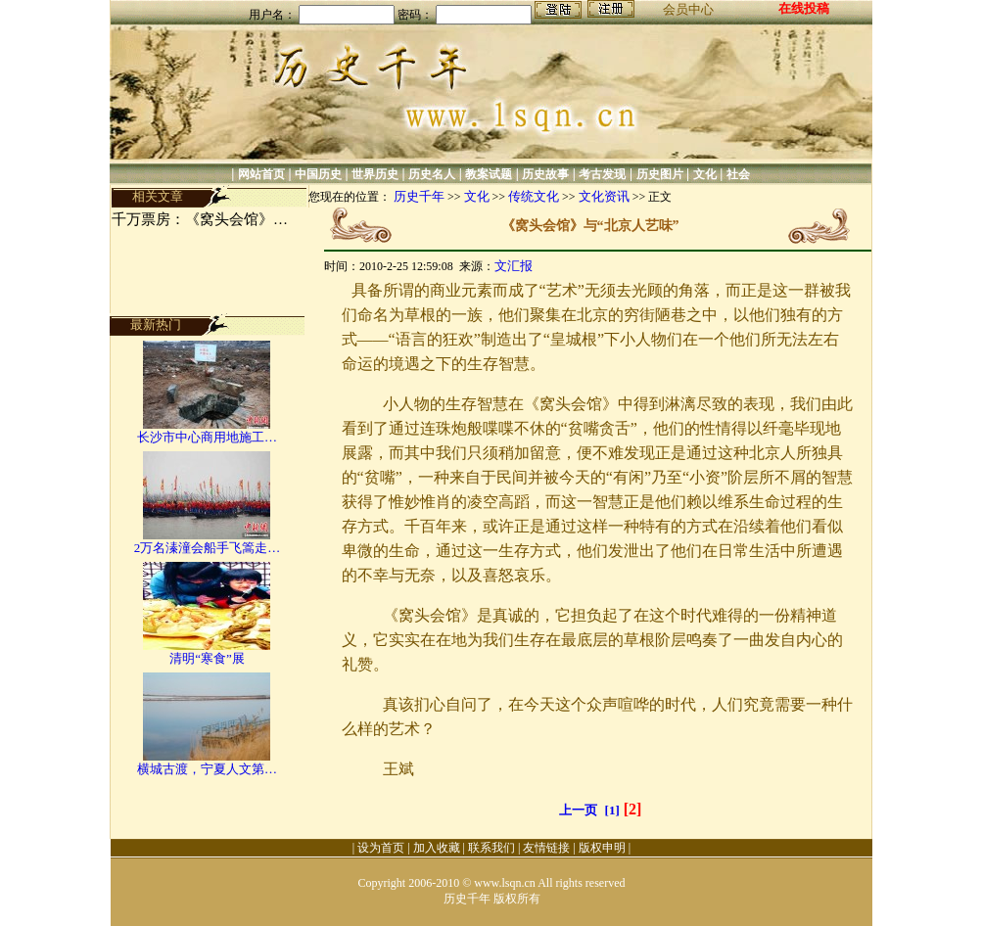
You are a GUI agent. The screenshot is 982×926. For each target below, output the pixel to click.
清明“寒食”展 (207, 658)
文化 (705, 174)
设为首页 (380, 848)
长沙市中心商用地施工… (207, 437)
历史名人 (431, 174)
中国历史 (318, 174)
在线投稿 (803, 8)
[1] (612, 810)
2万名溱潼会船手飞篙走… (207, 547)
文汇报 (513, 265)
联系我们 (491, 848)
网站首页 (261, 174)
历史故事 (545, 174)
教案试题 (488, 174)
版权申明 (602, 848)
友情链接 (546, 848)
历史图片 (659, 174)
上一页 (578, 810)
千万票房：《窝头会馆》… (200, 219)
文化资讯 (604, 196)
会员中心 (688, 9)
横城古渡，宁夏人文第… (207, 769)
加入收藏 (436, 848)
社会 (738, 174)
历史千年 (419, 196)
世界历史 (374, 174)
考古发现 (602, 174)
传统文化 (533, 196)
